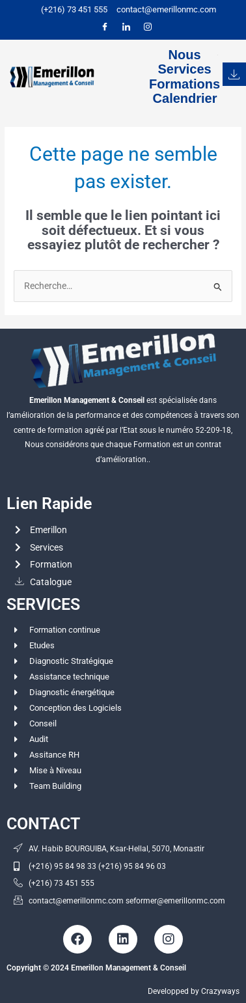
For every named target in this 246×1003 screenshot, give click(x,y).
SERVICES (43, 604)
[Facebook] (105, 27)
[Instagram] (147, 27)
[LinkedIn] (126, 27)
